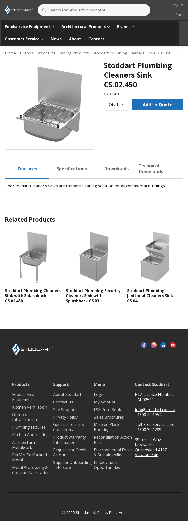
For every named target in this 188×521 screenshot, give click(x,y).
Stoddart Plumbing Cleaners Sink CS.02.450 (132, 53)
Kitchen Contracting (30, 434)
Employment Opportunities (107, 465)
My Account (104, 402)
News (56, 39)
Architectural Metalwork (24, 445)
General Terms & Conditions (68, 427)
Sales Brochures (109, 417)
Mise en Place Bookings (106, 427)
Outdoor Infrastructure (25, 417)
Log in (177, 5)
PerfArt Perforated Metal (29, 457)
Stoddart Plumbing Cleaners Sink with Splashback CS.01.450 (33, 295)
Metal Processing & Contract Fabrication (31, 470)
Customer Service (24, 39)
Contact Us (63, 402)
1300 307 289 (149, 429)
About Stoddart (67, 394)
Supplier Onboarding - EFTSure (72, 465)
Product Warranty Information (69, 440)
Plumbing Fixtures (29, 427)
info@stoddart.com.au (155, 409)
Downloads (116, 169)
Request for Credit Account (70, 452)
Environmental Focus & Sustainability (113, 452)
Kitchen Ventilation (29, 407)
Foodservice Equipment (29, 26)
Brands (125, 26)
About (75, 39)
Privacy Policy (65, 417)
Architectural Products (85, 26)
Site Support (64, 409)
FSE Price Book (107, 409)
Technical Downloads (151, 168)
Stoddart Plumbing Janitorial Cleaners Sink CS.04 (150, 295)
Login (99, 394)
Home (10, 53)
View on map (146, 454)
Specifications (72, 169)
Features (27, 169)
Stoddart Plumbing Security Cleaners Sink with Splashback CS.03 (93, 295)
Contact (96, 39)
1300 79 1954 (149, 414)
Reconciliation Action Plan (113, 440)
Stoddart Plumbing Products (63, 53)
